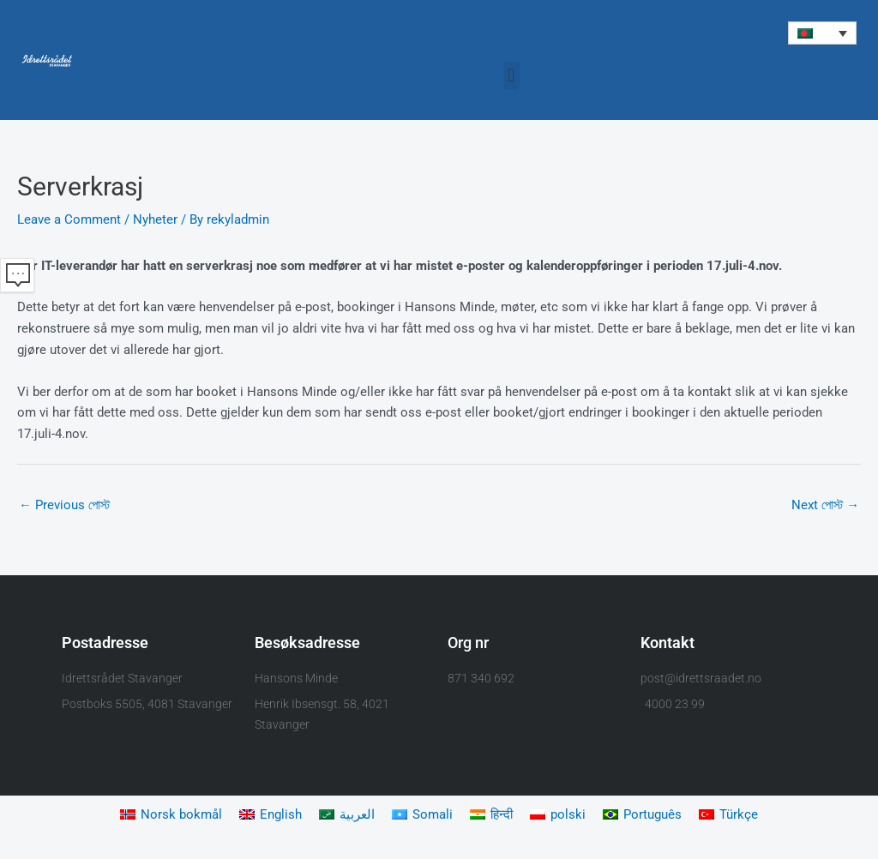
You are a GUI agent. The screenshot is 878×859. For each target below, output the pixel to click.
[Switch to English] (270, 815)
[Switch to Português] (642, 815)
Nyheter (155, 219)
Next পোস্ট (825, 506)
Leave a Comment (69, 219)
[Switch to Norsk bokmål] (171, 815)
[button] (822, 33)
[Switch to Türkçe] (728, 815)
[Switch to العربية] (346, 815)
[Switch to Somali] (422, 815)
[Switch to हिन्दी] (491, 815)
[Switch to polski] (557, 815)
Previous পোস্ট (64, 506)
